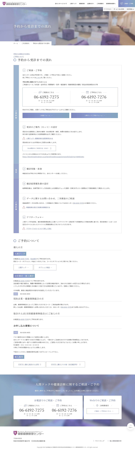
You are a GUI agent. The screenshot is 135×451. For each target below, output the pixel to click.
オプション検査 (47, 267)
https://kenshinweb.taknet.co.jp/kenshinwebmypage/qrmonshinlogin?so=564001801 (54, 157)
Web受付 (34, 259)
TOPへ (130, 427)
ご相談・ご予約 (128, 3)
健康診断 (82, 3)
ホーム (16, 43)
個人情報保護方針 (115, 441)
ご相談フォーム (45, 115)
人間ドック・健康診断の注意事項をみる (40, 138)
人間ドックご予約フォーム (94, 115)
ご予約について (19, 56)
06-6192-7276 (94, 96)
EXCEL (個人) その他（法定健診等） (68, 364)
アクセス (108, 9)
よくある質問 (120, 9)
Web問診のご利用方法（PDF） (39, 148)
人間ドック (73, 3)
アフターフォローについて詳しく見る (39, 228)
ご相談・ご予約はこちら (102, 411)
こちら (38, 77)
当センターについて (61, 3)
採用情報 (129, 9)
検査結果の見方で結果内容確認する (38, 207)
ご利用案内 (100, 3)
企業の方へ (90, 3)
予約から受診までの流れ (22, 54)
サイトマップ (99, 441)
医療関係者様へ (111, 3)
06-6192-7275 (46, 96)
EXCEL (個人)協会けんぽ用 (30, 364)
